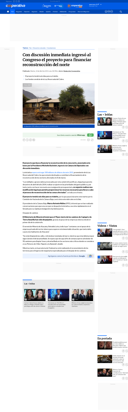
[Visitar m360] (108, 13)
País (12, 11)
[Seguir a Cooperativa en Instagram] (19, 1)
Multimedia (63, 11)
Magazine (19, 11)
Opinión (48, 11)
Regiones (34, 11)
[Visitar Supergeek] (111, 13)
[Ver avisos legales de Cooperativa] (106, 13)
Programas (72, 11)
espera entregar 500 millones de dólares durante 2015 (52, 172)
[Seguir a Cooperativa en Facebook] (14, 1)
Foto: (25, 85)
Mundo (41, 11)
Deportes (27, 11)
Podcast (55, 11)
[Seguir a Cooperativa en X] (16, 1)
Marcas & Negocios (83, 11)
